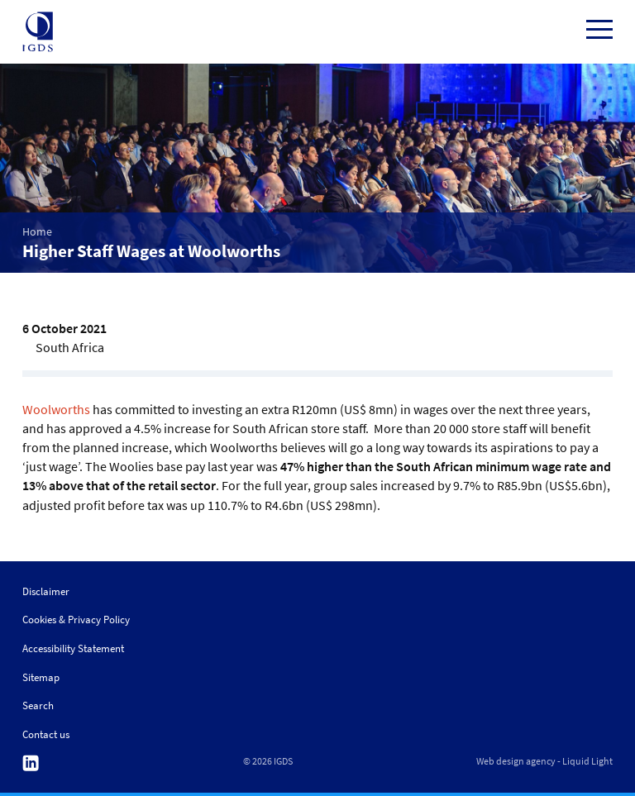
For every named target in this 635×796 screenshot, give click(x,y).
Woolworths (56, 409)
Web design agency (516, 761)
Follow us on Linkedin (30, 763)
